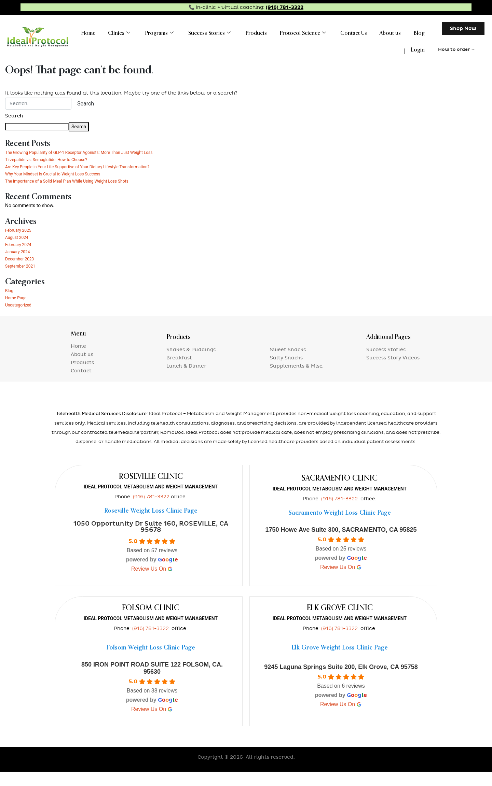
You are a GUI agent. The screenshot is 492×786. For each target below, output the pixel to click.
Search (14, 116)
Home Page (17, 312)
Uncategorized (20, 319)
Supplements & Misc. (297, 380)
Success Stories (222, 31)
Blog (420, 31)
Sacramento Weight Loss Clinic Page (339, 527)
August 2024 (18, 251)
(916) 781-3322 (284, 7)
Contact (81, 385)
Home (108, 31)
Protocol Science (311, 31)
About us (394, 31)
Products (266, 31)
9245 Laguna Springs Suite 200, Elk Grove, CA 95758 (341, 681)
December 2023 (22, 273)
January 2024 (19, 266)
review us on (152, 583)
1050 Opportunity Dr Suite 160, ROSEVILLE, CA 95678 (150, 541)
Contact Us (359, 31)
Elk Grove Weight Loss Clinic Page (339, 662)
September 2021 (22, 280)
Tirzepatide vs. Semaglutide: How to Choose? (53, 166)
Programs (174, 31)
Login (419, 45)
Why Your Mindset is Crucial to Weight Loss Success (61, 188)
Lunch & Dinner (186, 380)
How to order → (456, 49)
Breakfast (179, 372)
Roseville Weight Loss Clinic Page (150, 525)
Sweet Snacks (288, 364)
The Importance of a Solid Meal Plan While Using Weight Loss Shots (77, 195)
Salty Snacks (286, 372)
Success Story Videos (393, 372)
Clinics (137, 31)
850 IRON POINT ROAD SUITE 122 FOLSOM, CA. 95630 (152, 682)
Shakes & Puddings (191, 364)
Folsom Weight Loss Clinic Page (150, 662)
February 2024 (20, 258)
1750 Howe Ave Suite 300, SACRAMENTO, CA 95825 (341, 544)
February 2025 (20, 244)
